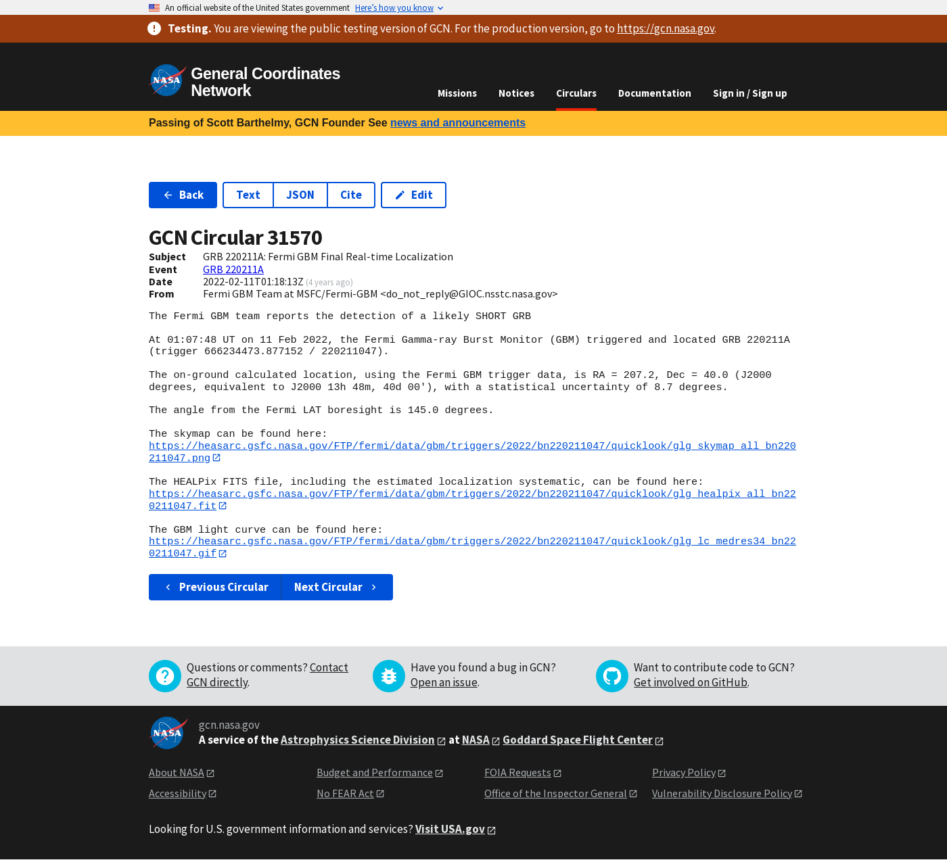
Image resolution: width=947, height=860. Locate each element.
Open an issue (444, 682)
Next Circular (336, 587)
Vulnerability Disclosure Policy (722, 794)
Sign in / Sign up (750, 93)
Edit (413, 194)
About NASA (176, 773)
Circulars (576, 93)
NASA (476, 741)
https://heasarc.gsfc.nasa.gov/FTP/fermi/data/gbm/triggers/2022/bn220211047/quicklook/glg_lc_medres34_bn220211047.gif (472, 547)
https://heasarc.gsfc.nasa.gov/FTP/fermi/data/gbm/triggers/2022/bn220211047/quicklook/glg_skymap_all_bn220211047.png (472, 451)
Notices (516, 93)
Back (183, 194)
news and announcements (458, 122)
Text (248, 194)
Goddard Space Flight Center (578, 741)
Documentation (654, 93)
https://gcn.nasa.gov (665, 28)
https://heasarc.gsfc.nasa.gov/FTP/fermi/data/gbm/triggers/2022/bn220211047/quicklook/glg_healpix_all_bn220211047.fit (472, 499)
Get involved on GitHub (690, 682)
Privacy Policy (684, 773)
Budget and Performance (375, 773)
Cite (351, 194)
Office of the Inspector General (555, 794)
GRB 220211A (233, 269)
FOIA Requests (517, 773)
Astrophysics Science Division (358, 741)
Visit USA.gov (450, 829)
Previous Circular (215, 587)
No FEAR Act (345, 794)
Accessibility (177, 794)
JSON (300, 194)
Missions (457, 93)
